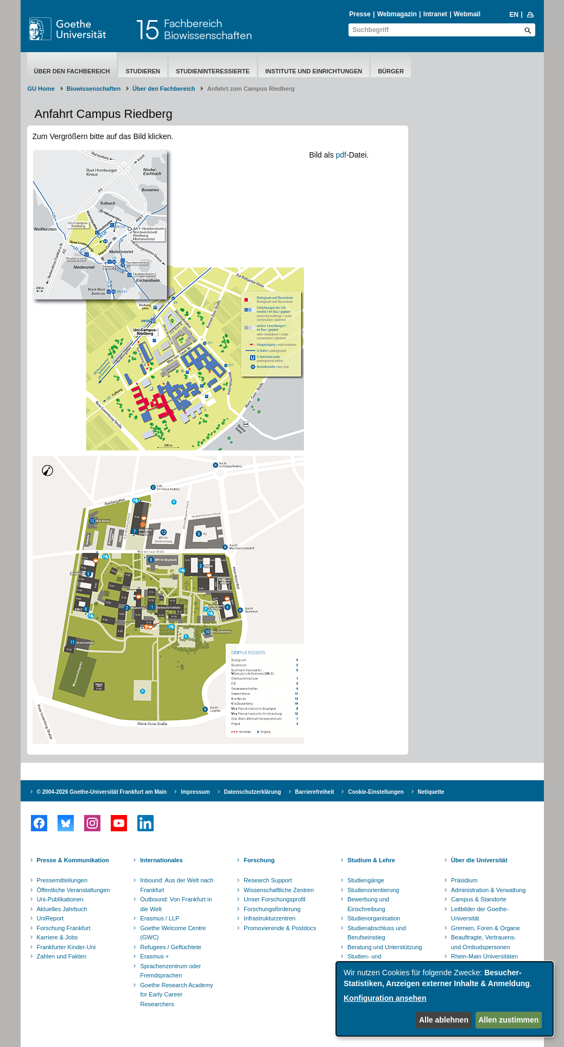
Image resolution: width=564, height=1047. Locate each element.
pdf (341, 155)
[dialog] (444, 999)
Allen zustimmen (508, 1019)
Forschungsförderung (272, 909)
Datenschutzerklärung (252, 792)
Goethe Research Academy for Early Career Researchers (176, 994)
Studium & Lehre (371, 860)
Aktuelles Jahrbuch (62, 909)
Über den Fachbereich (72, 71)
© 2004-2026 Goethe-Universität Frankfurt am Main (102, 792)
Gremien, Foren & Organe (485, 928)
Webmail (467, 14)
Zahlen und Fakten (62, 956)
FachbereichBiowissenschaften (208, 29)
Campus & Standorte (478, 899)
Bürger (391, 71)
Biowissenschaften (94, 88)
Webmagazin (397, 14)
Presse (359, 14)
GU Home (41, 88)
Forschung (259, 860)
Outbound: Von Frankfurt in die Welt (176, 904)
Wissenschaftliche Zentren (279, 890)
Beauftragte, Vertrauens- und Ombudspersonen (483, 942)
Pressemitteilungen (62, 880)
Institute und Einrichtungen (313, 71)
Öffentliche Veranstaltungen (73, 890)
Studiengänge (365, 880)
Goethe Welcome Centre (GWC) (173, 933)
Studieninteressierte (213, 71)
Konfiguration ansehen (385, 998)
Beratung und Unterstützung (384, 947)
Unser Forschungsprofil (275, 899)
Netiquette (431, 792)
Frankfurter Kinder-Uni (66, 947)
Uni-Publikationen (60, 899)
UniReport (50, 918)
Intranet (435, 14)
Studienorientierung (373, 890)
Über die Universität (479, 860)
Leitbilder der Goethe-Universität (480, 914)
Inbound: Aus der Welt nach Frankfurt (176, 885)
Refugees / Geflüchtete (170, 947)
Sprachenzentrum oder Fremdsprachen (170, 971)
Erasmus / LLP (159, 918)
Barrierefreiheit (314, 792)
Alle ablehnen (443, 1019)
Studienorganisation (373, 918)
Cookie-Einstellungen (375, 792)
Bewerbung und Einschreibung (368, 904)
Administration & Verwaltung (488, 890)
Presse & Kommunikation (73, 860)
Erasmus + (154, 956)
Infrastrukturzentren (269, 918)
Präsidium (464, 880)
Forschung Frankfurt (64, 928)
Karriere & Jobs (57, 937)
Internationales (161, 860)
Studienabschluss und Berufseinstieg (376, 933)
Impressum (195, 792)
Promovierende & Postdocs (280, 928)
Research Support (268, 880)
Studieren (142, 71)
